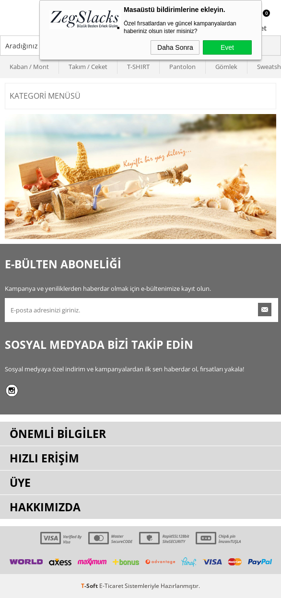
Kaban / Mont (29, 66)
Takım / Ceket (88, 66)
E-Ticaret (111, 586)
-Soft (90, 586)
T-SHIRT (138, 66)
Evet (227, 47)
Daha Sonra (175, 47)
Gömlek (226, 66)
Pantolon (182, 66)
